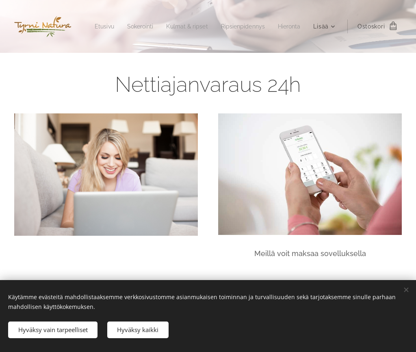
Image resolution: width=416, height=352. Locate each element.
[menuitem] (131, 26)
